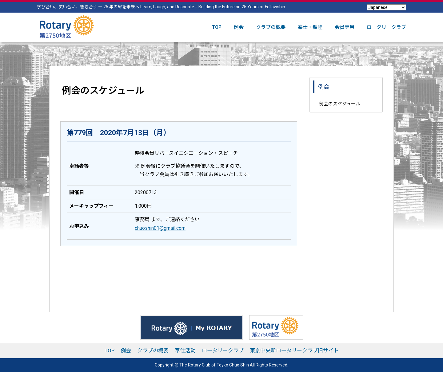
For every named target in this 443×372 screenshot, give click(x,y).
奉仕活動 (185, 350)
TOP (217, 27)
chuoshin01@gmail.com (160, 228)
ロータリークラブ (386, 27)
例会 (239, 27)
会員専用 (344, 27)
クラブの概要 (270, 27)
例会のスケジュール (339, 104)
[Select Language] (386, 7)
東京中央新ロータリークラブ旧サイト (294, 350)
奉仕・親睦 (310, 27)
